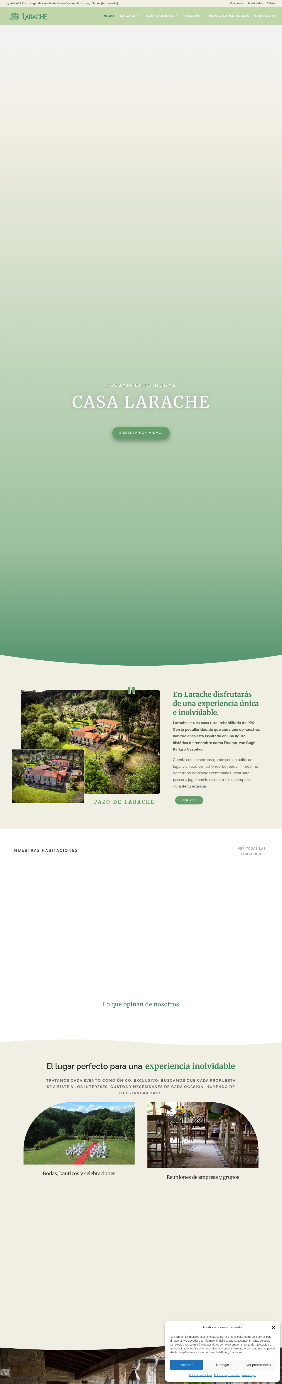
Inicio (108, 16)
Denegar (222, 1365)
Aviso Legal (249, 1375)
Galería (271, 3)
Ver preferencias (258, 1365)
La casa (127, 16)
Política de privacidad (227, 1375)
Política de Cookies (200, 1375)
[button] (273, 1327)
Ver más (189, 800)
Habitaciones (159, 16)
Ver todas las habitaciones (252, 851)
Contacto (265, 16)
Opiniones (236, 3)
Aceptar (187, 1365)
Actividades (255, 3)
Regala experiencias (228, 16)
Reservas (192, 16)
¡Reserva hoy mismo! (141, 433)
